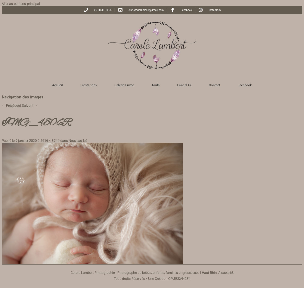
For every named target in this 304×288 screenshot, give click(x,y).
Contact (214, 85)
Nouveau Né (78, 141)
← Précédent (11, 106)
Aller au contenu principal (21, 4)
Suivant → (30, 106)
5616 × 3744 (49, 141)
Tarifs (156, 85)
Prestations (88, 85)
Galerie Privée (124, 85)
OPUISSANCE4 (179, 279)
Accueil (57, 85)
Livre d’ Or (184, 85)
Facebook (245, 85)
